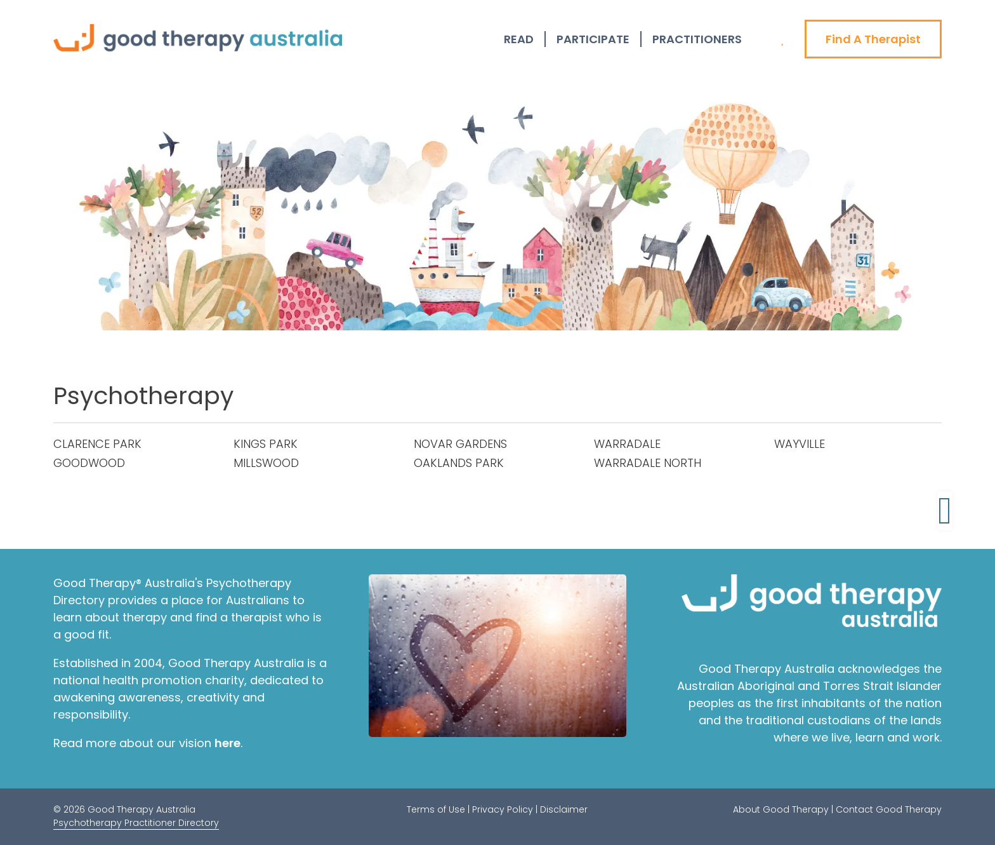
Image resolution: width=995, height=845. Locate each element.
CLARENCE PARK (97, 444)
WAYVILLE (799, 444)
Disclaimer (564, 809)
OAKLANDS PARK (459, 463)
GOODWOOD (89, 463)
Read (519, 39)
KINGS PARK (266, 444)
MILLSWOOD (266, 463)
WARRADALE (627, 444)
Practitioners (697, 39)
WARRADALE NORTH (647, 463)
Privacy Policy (502, 809)
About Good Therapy (781, 809)
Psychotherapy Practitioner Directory (136, 822)
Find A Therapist (873, 39)
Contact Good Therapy (889, 809)
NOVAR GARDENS (460, 444)
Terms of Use (436, 809)
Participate (593, 39)
